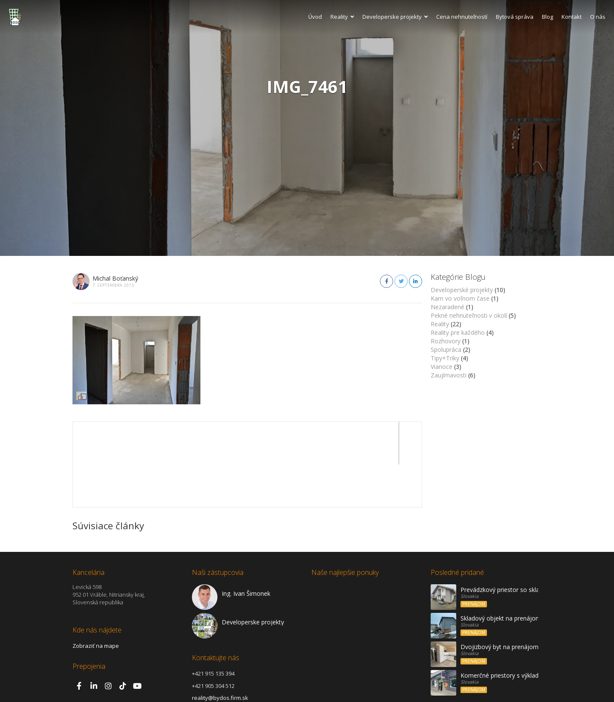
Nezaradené (447, 307)
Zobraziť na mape (95, 603)
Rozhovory (445, 341)
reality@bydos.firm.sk (220, 655)
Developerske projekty (395, 16)
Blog (547, 16)
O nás (597, 16)
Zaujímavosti (448, 375)
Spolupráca (446, 349)
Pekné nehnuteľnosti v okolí (469, 315)
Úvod (315, 16)
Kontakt (572, 16)
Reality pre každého (458, 332)
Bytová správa (514, 16)
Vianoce (441, 367)
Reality (342, 16)
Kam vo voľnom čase (460, 298)
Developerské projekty (462, 290)
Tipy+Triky (445, 358)
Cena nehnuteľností (461, 16)
